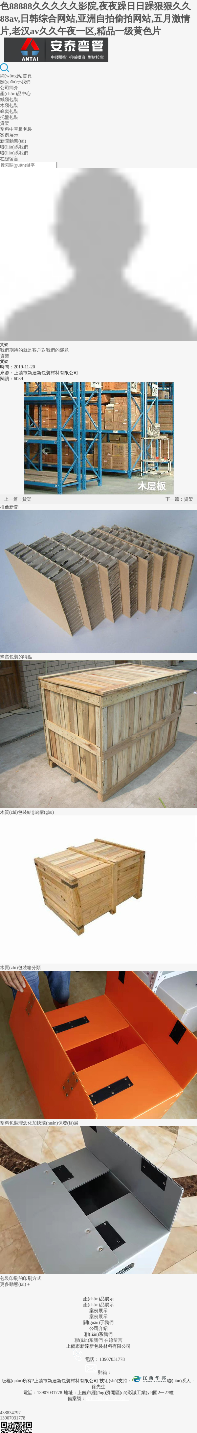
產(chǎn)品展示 (98, 1304)
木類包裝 (9, 105)
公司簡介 (9, 87)
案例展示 (9, 135)
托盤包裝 (9, 117)
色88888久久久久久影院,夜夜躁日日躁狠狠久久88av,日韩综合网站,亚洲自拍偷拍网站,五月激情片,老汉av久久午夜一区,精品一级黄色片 (95, 18)
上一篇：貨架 (18, 499)
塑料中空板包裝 (16, 129)
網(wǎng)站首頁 (16, 75)
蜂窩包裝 (9, 111)
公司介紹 (98, 1328)
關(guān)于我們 (15, 81)
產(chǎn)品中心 (15, 93)
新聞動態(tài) (13, 141)
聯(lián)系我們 (14, 147)
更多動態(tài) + (15, 1284)
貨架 (4, 123)
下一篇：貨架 (179, 499)
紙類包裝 (9, 99)
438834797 (10, 1412)
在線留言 (9, 158)
